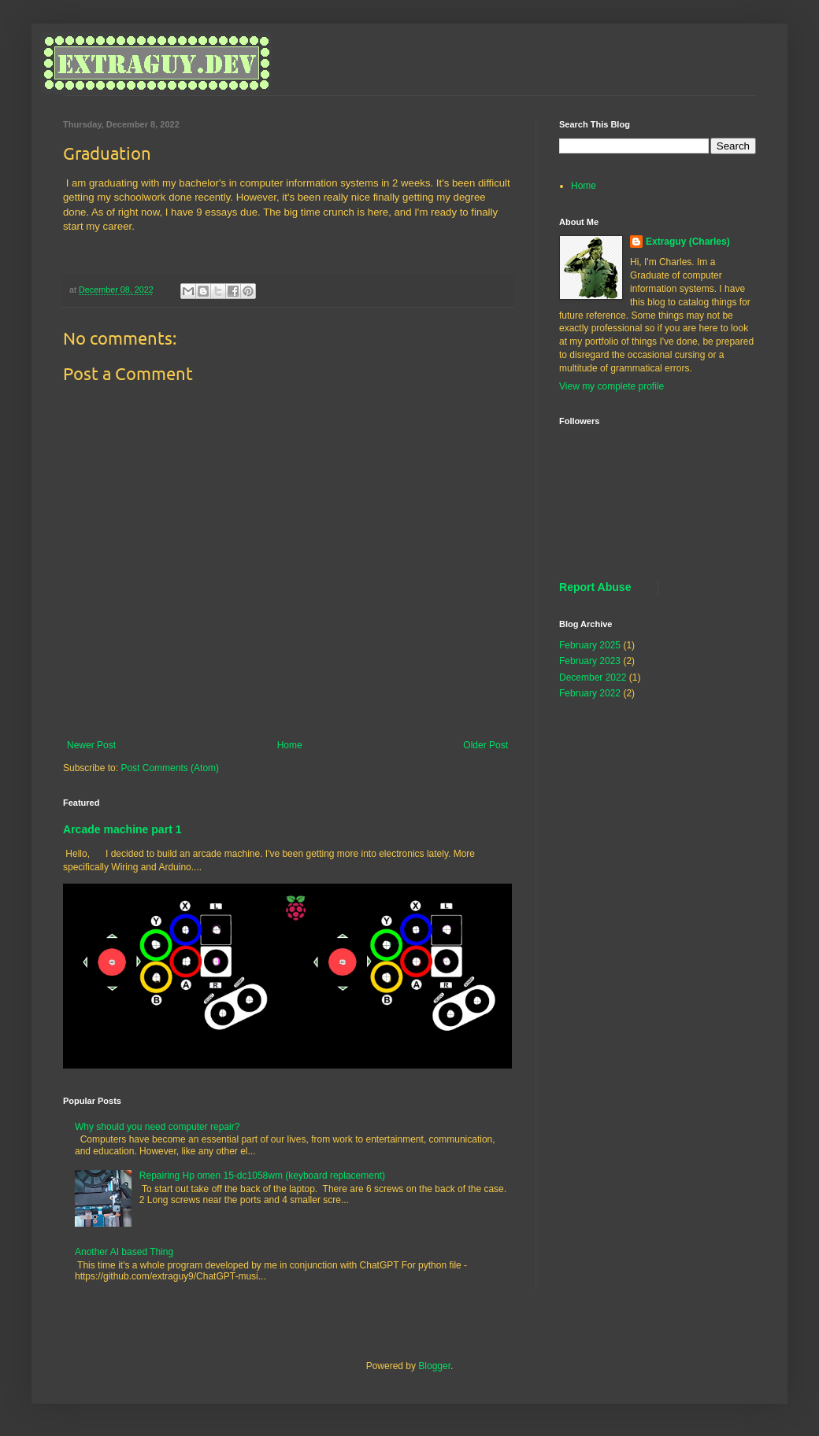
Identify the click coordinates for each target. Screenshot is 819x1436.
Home (289, 745)
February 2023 (590, 660)
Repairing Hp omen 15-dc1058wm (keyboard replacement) (262, 1175)
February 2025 (590, 645)
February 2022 (590, 693)
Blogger (434, 1365)
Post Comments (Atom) (169, 767)
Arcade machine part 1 (122, 829)
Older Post (485, 745)
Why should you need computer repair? (157, 1126)
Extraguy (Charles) (688, 241)
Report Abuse (595, 587)
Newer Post (91, 745)
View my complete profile (611, 386)
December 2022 (592, 677)
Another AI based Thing (124, 1251)
